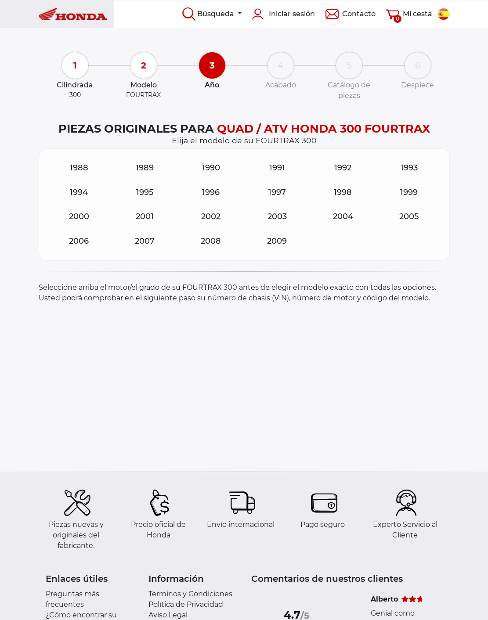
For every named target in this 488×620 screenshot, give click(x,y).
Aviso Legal (168, 615)
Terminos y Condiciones (190, 594)
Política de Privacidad (185, 604)
